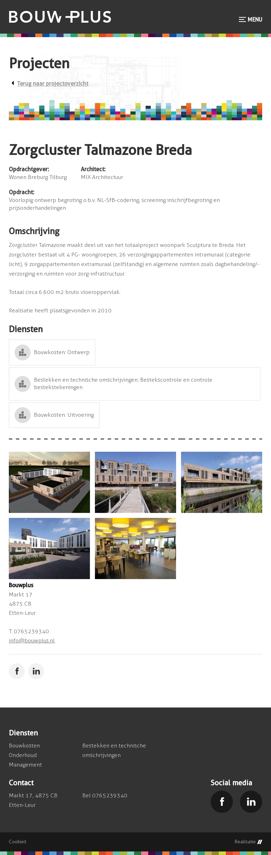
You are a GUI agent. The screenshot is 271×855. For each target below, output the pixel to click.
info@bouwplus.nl (32, 640)
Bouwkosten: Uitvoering (64, 414)
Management (25, 764)
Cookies (17, 841)
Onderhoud (23, 755)
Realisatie (248, 841)
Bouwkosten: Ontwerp (62, 352)
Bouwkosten (24, 745)
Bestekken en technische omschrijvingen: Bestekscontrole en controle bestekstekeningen (123, 383)
